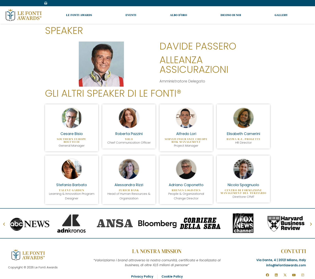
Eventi (131, 15)
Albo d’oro (178, 15)
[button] (4, 224)
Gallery (281, 15)
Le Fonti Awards (79, 15)
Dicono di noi (231, 15)
